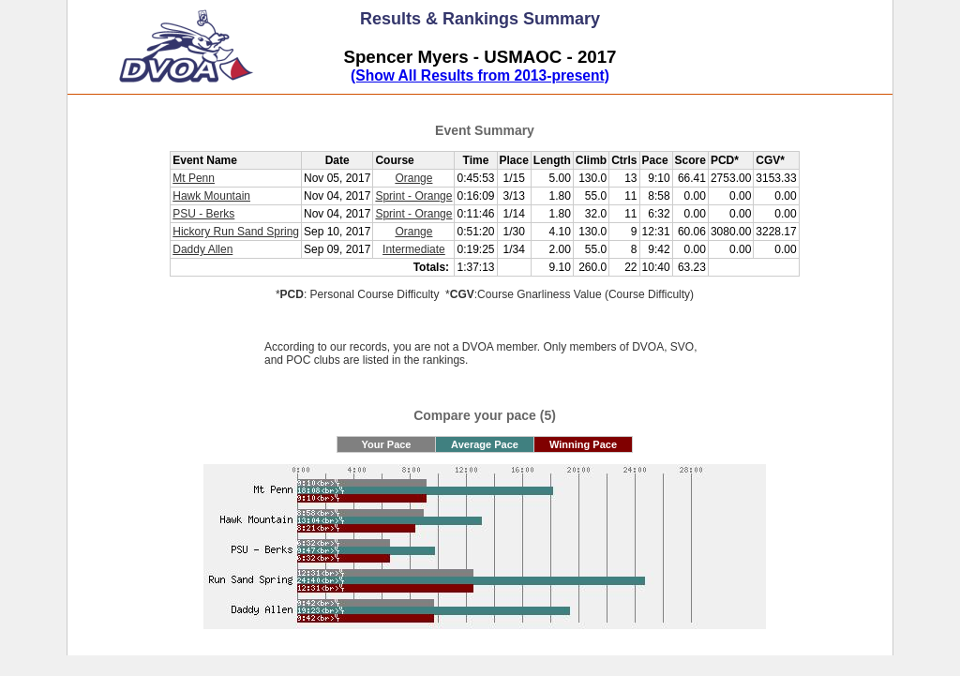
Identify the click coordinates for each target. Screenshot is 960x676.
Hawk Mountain (211, 196)
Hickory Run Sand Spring (235, 231)
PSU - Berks (203, 213)
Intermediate (413, 249)
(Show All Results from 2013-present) (480, 75)
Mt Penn (193, 178)
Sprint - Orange (413, 196)
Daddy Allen (202, 249)
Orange (413, 178)
